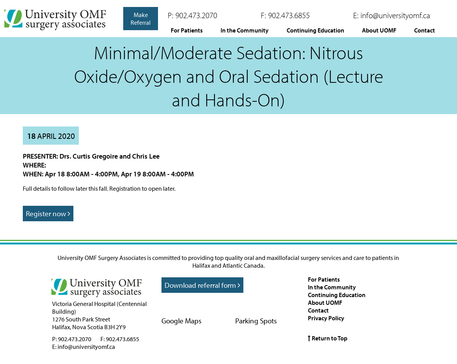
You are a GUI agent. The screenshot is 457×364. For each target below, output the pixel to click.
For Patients (187, 30)
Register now (48, 213)
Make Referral (141, 18)
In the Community (244, 30)
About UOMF (379, 30)
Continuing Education (315, 30)
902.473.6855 (289, 15)
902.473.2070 (196, 15)
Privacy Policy (326, 318)
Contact (424, 30)
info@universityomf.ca (395, 15)
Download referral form (202, 285)
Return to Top (327, 338)
